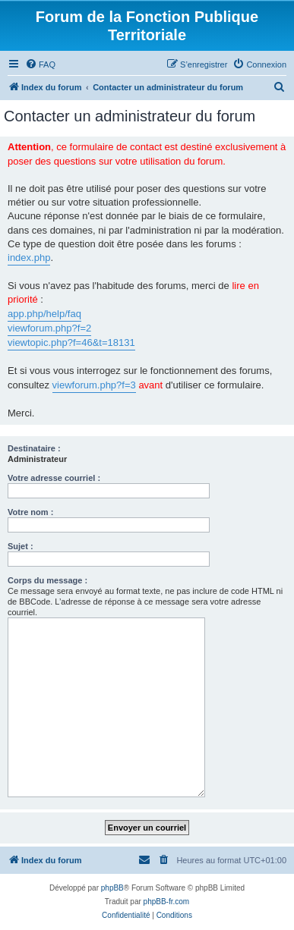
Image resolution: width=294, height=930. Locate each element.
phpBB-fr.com (167, 901)
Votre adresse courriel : (54, 477)
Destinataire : (34, 448)
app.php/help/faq (44, 313)
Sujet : (20, 546)
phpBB (112, 888)
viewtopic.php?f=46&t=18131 (71, 342)
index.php (29, 257)
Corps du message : (47, 580)
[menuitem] (40, 64)
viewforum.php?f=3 (94, 385)
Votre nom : (30, 512)
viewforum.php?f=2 (49, 328)
